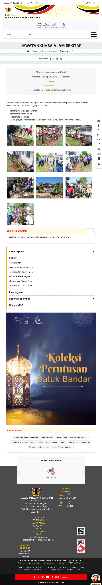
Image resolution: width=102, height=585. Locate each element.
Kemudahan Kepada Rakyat (21, 267)
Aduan (63, 442)
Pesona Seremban (19, 298)
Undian (51, 81)
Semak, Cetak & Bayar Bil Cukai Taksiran (71, 437)
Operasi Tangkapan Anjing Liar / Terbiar (51, 77)
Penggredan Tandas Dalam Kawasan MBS (51, 90)
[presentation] (18, 472)
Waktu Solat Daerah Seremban (26, 437)
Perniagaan (16, 292)
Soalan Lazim (39, 26)
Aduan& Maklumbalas (54, 26)
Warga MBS (16, 305)
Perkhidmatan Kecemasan (20, 285)
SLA (78, 570)
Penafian (69, 570)
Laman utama (28, 51)
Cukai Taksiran (47, 437)
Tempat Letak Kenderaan (39, 447)
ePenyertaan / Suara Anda (20, 281)
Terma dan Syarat (54, 567)
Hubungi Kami (46, 26)
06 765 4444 (39, 526)
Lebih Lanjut (16, 416)
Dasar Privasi (70, 567)
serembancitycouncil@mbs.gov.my (38, 540)
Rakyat (35, 51)
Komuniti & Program (20, 276)
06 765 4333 (38, 520)
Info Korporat (17, 251)
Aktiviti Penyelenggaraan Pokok (51, 72)
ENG (88, 3)
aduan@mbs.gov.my (38, 537)
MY (94, 3)
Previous (88, 231)
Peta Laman (63, 26)
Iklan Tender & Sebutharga (79, 442)
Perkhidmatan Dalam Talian (21, 272)
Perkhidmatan (15, 263)
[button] (20, 136)
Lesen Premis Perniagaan (62, 447)
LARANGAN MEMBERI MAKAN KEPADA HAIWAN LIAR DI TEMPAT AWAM (38, 237)
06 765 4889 (39, 531)
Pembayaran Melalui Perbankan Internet (27, 442)
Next (93, 231)
